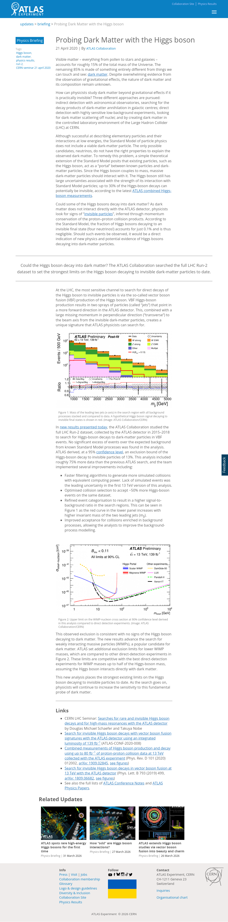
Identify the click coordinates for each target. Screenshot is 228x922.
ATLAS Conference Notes (123, 783)
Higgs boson (23, 53)
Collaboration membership (79, 879)
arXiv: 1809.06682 (79, 778)
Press (63, 874)
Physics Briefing (30, 40)
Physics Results (207, 4)
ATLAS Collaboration (101, 48)
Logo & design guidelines (78, 888)
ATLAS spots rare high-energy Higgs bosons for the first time (63, 847)
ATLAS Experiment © (107, 914)
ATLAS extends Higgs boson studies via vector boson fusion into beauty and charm (161, 847)
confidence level (109, 452)
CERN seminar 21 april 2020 (33, 68)
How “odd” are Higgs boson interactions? (111, 845)
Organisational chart (172, 897)
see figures (119, 763)
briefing (43, 24)
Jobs (84, 874)
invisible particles (98, 213)
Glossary (65, 883)
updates (27, 24)
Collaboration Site (183, 4)
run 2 (19, 64)
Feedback (224, 465)
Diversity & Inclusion (74, 893)
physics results (25, 60)
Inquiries (163, 890)
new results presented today (83, 427)
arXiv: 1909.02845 (93, 763)
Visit (74, 874)
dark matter (23, 57)
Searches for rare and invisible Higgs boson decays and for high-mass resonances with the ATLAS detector (117, 721)
